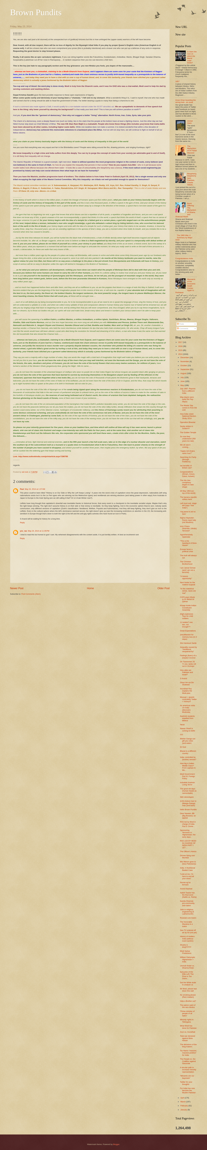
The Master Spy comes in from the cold (188, 407)
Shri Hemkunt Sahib (188, 643)
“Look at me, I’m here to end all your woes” (187, 876)
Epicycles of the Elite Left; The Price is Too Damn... (186, 975)
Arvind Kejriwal (186, 889)
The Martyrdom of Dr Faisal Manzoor (192, 149)
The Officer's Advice (188, 851)
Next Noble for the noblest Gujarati (187, 583)
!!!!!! (181, 735)
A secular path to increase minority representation (188, 1069)
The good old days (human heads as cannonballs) (188, 791)
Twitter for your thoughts (186, 1083)
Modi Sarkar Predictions (185, 952)
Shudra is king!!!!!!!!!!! (185, 946)
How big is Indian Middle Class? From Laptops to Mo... (188, 766)
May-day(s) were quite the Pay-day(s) (187, 399)
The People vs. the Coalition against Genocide (188, 1061)
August (183, 373)
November (184, 361)
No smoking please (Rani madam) (188, 996)
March (183, 1102)
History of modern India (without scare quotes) (187, 938)
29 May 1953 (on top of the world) (187, 492)
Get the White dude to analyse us (188, 983)
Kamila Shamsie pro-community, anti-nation (187, 903)
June (182, 381)
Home (90, 588)
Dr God (183, 747)
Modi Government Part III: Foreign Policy (187, 776)
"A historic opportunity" (186, 577)
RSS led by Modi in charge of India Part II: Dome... (188, 824)
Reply (22, 522)
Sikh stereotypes (187, 797)
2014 (180, 354)
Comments (182, 328)
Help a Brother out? (188, 1001)
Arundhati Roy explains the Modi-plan (186, 691)
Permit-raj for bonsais (185, 883)
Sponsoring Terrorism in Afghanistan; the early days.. (187, 833)
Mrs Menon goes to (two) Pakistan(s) (188, 863)
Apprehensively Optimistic (186, 536)
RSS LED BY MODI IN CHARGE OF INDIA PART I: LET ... (188, 844)
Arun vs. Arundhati (187, 1032)
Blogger (116, 1144)
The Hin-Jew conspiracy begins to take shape (187, 483)
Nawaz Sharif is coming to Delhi (187, 729)
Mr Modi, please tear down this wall (188, 990)
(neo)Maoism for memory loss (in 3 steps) (188, 637)
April (182, 1098)
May (182, 385)
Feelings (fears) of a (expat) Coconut (188, 656)
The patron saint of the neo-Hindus (187, 1006)
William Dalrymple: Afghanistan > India (187, 959)
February (184, 1106)
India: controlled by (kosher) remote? (188, 758)
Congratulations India (184, 258)
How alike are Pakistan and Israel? (186, 672)
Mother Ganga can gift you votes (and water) (187, 741)
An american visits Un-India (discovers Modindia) (187, 708)
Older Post (163, 588)
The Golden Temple (188, 432)
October (183, 365)
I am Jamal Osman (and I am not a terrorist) (187, 570)
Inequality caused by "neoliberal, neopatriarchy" (188, 649)
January (183, 1110)
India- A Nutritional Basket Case (187, 869)
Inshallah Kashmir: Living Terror (187, 783)
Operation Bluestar (187, 422)
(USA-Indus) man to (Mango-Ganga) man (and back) (188, 803)
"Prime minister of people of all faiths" (187, 1013)
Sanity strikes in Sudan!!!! (186, 427)
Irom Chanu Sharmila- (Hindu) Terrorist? (188, 528)
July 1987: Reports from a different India (187, 391)
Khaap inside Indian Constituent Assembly (188, 607)
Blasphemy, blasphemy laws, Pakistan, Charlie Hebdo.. (192, 179)
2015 (180, 350)
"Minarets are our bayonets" (187, 1077)
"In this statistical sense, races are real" (188, 591)
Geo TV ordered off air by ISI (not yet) (188, 931)
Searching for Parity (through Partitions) (188, 459)
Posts (180, 324)
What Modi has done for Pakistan (188, 1027)
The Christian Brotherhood (186, 563)
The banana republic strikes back (188, 498)
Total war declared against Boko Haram (187, 1038)
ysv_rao (23, 531)
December (184, 357)
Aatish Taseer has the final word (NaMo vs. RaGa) (188, 895)
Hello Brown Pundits (188, 809)
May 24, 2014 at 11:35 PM (38, 531)
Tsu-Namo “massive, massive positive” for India (188, 1053)
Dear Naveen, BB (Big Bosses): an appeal (188, 815)
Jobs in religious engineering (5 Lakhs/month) (187, 911)
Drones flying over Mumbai (187, 856)
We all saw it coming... (185, 446)
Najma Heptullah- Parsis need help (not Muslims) (188, 520)
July (182, 377)
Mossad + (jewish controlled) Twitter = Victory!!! (188, 699)
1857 (177, 81)
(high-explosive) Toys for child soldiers (186, 616)
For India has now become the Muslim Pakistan (188, 1090)
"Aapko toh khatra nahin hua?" (187, 452)
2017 (180, 342)
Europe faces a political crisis (186, 550)
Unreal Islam (190, 122)
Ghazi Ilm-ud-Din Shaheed (187, 683)
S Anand (183, 678)
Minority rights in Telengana (186, 1021)
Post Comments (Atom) (31, 594)
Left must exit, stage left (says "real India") (188, 505)
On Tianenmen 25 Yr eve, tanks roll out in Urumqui (188, 664)
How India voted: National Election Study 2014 (188, 416)
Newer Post (16, 588)
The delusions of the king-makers (188, 1045)
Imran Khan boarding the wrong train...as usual (185, 101)
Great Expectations (188, 631)
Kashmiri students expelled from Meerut (187, 718)
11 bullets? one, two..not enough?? (186, 624)
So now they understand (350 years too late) (188, 438)
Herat (182, 725)
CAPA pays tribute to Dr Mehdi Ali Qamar (187, 599)
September (185, 369)
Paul (22, 489)
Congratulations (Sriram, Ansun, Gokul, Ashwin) (187, 474)
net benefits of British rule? (186, 467)
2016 (180, 346)
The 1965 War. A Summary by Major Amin (183, 237)
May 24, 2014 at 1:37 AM (35, 489)
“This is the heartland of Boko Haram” (188, 543)
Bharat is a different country (188, 752)
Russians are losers (188, 918)
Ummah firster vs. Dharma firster (187, 967)
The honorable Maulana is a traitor (186, 924)
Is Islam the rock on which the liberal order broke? (192, 57)
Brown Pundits (36, 12)
